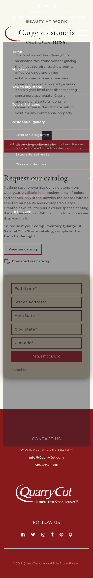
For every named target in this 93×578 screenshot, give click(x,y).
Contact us (69, 12)
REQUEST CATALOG (34, 17)
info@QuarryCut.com (46, 457)
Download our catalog (30, 261)
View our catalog (23, 249)
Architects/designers (37, 12)
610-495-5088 (74, 17)
